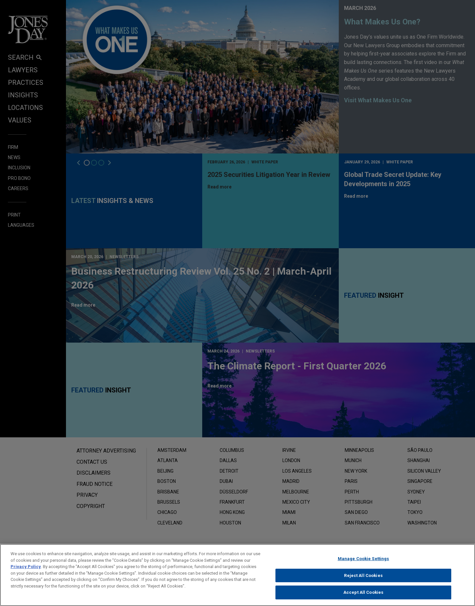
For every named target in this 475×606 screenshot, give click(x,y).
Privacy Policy (26, 566)
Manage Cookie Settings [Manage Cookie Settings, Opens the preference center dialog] (363, 558)
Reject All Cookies (363, 575)
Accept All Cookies (363, 592)
